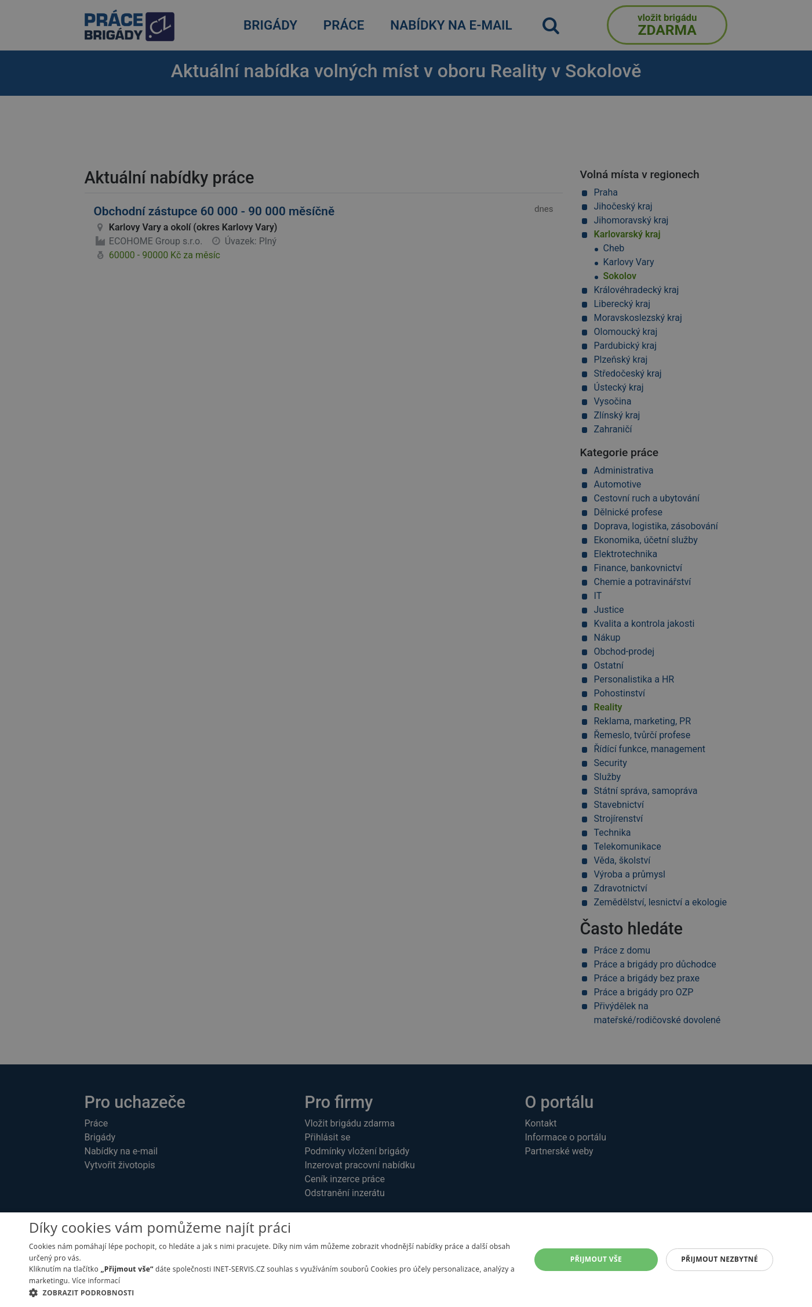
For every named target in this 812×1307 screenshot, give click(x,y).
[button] (272, 1292)
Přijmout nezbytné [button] (719, 1259)
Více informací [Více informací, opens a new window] (96, 1281)
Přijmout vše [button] (596, 1259)
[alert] (406, 653)
